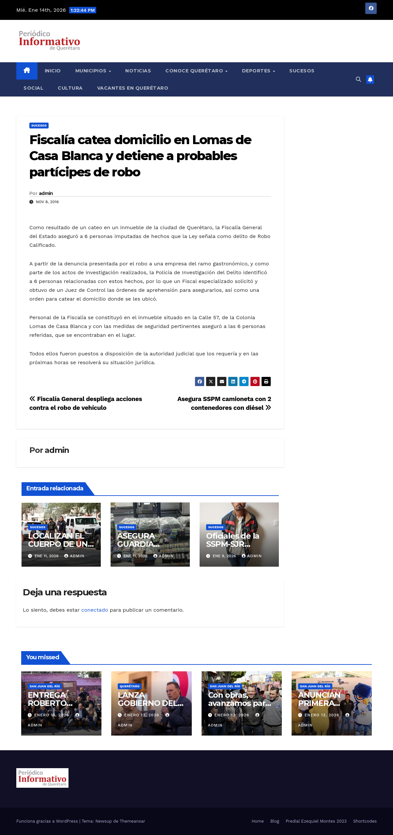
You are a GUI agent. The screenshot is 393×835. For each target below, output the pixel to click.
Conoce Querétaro (195, 71)
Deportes (257, 71)
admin (46, 193)
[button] (358, 79)
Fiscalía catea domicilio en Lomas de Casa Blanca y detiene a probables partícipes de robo (140, 156)
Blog (274, 821)
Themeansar (132, 821)
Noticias (138, 71)
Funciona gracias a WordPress (47, 821)
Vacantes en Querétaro (133, 88)
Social (33, 88)
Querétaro (130, 686)
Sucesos (302, 71)
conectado (94, 610)
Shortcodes (365, 821)
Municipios (91, 71)
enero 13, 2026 (52, 715)
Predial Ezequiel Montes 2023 (316, 821)
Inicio (53, 71)
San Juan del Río (45, 686)
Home (258, 821)
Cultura (70, 88)
